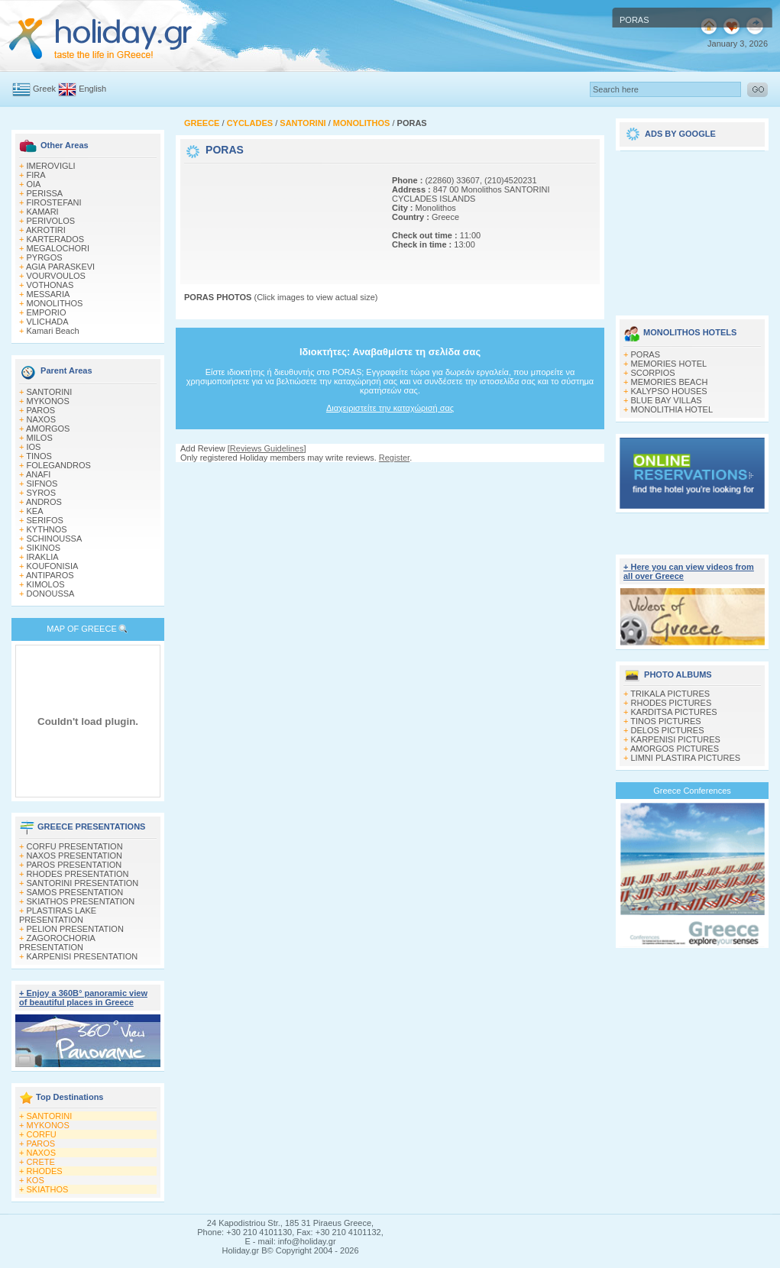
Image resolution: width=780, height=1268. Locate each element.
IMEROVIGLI (51, 165)
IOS (34, 446)
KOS (35, 1180)
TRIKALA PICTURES (670, 693)
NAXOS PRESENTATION (75, 855)
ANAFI (38, 474)
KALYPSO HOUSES (669, 391)
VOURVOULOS (56, 275)
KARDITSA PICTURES (674, 711)
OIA (34, 184)
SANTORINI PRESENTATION (83, 883)
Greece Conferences (692, 790)
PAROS (41, 410)
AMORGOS (48, 428)
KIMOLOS (46, 584)
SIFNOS (42, 483)
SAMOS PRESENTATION (75, 892)
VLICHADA (48, 321)
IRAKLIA (43, 556)
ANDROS (44, 501)
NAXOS (42, 419)
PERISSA (45, 193)
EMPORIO (46, 312)
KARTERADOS (56, 239)
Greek (44, 88)
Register (394, 457)
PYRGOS (45, 257)
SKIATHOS (48, 1189)
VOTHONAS (50, 285)
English (92, 88)
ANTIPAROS (50, 575)
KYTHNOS (47, 529)
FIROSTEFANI (54, 202)
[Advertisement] (235, 214)
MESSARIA (48, 294)
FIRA (36, 175)
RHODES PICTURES (671, 702)
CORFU (42, 1134)
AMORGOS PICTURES (674, 748)
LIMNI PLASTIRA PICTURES (686, 757)
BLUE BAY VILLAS (666, 400)
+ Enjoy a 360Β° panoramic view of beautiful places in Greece (83, 997)
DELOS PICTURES (667, 730)
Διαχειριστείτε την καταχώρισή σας (390, 407)
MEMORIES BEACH (669, 382)
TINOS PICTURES (665, 721)
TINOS (39, 456)
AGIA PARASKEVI (60, 266)
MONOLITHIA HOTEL (672, 409)
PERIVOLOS (51, 220)
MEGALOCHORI (58, 248)
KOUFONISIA (53, 566)
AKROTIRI (46, 230)
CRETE (41, 1161)
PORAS (646, 354)
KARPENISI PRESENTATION (82, 956)
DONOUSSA (51, 593)
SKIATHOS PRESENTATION (81, 901)
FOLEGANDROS (59, 465)
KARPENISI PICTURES (675, 739)
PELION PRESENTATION (75, 928)
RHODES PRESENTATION (78, 873)
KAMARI (43, 211)
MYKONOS (48, 401)
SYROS (42, 492)
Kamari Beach (53, 330)
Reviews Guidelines (267, 448)
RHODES (45, 1171)
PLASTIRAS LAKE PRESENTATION (57, 915)
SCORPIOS (653, 372)
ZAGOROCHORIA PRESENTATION (57, 942)
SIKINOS (44, 547)
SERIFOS (45, 520)
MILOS (40, 437)
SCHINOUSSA (55, 538)
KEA (35, 511)
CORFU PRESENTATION (75, 846)
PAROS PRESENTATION (74, 864)
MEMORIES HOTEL (669, 363)
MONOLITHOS (55, 303)
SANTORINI (50, 391)
